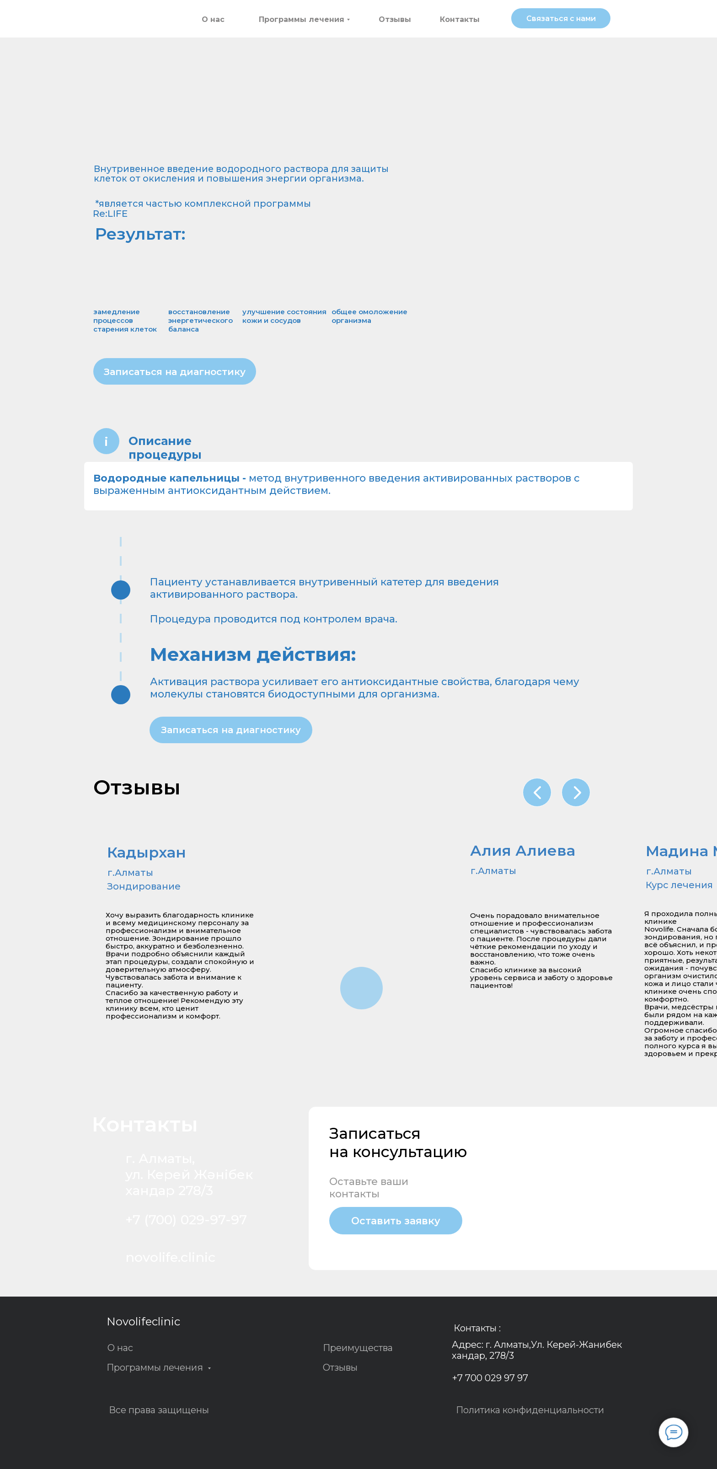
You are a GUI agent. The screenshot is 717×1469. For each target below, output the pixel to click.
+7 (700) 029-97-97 (186, 1220)
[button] (560, 18)
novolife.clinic (170, 1257)
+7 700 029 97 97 (490, 1377)
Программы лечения (156, 1367)
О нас (120, 1347)
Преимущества (358, 1347)
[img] (135, 20)
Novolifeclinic (143, 1321)
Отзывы (340, 1367)
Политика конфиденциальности (530, 1410)
